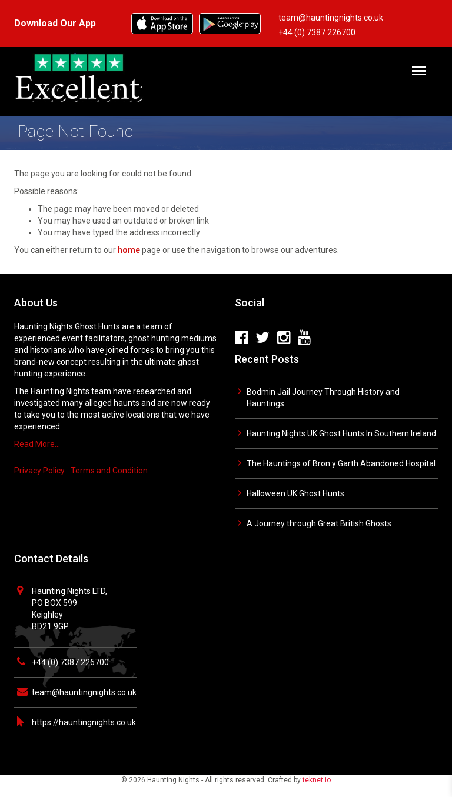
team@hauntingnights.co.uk (84, 692)
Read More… (37, 444)
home (129, 250)
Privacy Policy (39, 470)
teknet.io (317, 780)
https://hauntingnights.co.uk (84, 722)
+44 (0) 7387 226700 (70, 662)
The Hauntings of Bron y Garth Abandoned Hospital (341, 463)
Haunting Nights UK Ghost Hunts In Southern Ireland (341, 433)
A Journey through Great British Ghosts (319, 523)
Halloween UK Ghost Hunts (295, 493)
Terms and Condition (109, 470)
